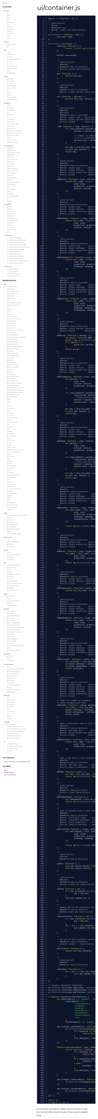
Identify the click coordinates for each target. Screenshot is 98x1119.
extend (9, 310)
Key (5, 50)
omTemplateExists (13, 685)
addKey (9, 105)
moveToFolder (12, 641)
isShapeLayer (11, 477)
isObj (8, 459)
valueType (10, 661)
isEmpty (10, 427)
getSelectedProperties (14, 392)
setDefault (10, 502)
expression (10, 108)
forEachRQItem (12, 339)
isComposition (12, 422)
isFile (8, 429)
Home (5, 3)
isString (9, 482)
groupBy (10, 29)
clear (8, 666)
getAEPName (12, 522)
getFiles (9, 572)
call (8, 539)
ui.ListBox (7, 204)
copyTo (9, 52)
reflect (9, 498)
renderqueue (8, 664)
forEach (9, 27)
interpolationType (13, 59)
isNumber (10, 457)
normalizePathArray (14, 583)
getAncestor (11, 213)
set (8, 198)
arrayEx (7, 11)
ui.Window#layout (13, 273)
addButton (11, 148)
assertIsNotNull (12, 293)
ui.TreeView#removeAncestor (17, 261)
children (9, 83)
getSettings (11, 680)
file (5, 563)
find (8, 20)
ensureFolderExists (13, 565)
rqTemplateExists (13, 689)
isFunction (10, 440)
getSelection (11, 216)
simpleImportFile (13, 650)
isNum (9, 454)
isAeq (8, 399)
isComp (9, 420)
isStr (8, 479)
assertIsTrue (11, 298)
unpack (9, 718)
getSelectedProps (13, 394)
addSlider (10, 175)
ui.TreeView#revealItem (15, 263)
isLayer (9, 443)
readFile (9, 496)
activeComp (11, 724)
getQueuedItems (13, 673)
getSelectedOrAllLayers (15, 390)
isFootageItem (12, 436)
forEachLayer (11, 44)
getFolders (10, 618)
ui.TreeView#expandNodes (16, 245)
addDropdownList (13, 152)
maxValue (10, 119)
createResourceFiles (14, 303)
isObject (10, 461)
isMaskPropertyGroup (15, 450)
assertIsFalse (11, 289)
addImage (10, 162)
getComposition (13, 353)
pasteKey (10, 491)
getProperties (11, 381)
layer (5, 594)
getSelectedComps (13, 625)
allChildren (10, 81)
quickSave (10, 643)
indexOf (9, 31)
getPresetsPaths (13, 524)
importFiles (11, 636)
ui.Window (8, 267)
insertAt (9, 34)
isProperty (10, 473)
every (8, 15)
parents (9, 95)
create (9, 552)
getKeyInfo (10, 54)
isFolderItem (11, 434)
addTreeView (11, 185)
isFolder (9, 431)
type (8, 658)
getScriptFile (11, 527)
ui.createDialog (12, 744)
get (8, 46)
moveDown (11, 218)
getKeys (9, 114)
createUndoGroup (13, 305)
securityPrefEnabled (14, 534)
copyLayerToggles (13, 601)
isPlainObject (11, 466)
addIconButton (12, 159)
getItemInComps (13, 367)
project (6, 609)
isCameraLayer (12, 417)
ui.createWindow (13, 748)
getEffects (10, 360)
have (8, 709)
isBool (9, 411)
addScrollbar (11, 173)
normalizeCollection (14, 489)
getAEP (9, 517)
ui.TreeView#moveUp (14, 258)
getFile (9, 570)
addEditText (11, 155)
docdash (84, 1112)
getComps (10, 358)
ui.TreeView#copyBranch (16, 242)
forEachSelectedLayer (14, 726)
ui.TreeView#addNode (14, 238)
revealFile (10, 546)
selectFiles (10, 588)
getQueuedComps (13, 671)
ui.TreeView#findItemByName (18, 247)
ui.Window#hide (13, 271)
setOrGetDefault (10, 775)
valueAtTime (11, 140)
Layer (6, 76)
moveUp (10, 225)
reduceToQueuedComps (15, 646)
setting (9, 716)
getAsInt (10, 707)
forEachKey (11, 110)
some (8, 38)
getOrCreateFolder (13, 623)
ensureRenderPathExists (15, 669)
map (8, 36)
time (8, 71)
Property (7, 103)
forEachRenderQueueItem (16, 337)
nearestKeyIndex (12, 124)
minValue (10, 121)
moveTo (9, 61)
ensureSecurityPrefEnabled (16, 515)
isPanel (9, 463)
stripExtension (12, 590)
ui (4, 742)
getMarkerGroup (13, 376)
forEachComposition (14, 319)
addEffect (10, 79)
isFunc (9, 438)
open (8, 531)
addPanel (10, 166)
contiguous (11, 211)
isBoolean (10, 413)
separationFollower (14, 133)
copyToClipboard (13, 542)
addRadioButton (13, 171)
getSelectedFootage (14, 632)
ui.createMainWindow (15, 746)
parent (9, 93)
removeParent (12, 99)
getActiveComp (12, 344)
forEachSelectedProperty (16, 731)
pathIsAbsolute (12, 586)
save (8, 648)
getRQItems (11, 678)
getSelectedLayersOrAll (15, 388)
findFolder (10, 611)
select (8, 500)
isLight (9, 445)
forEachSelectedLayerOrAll (16, 729)
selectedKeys (11, 128)
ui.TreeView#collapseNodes (16, 240)
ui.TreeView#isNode (14, 254)
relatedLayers (11, 97)
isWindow (10, 486)
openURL (10, 544)
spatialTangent (12, 66)
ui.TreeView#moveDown (16, 256)
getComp (10, 351)
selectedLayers (12, 733)
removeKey (11, 126)
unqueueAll (11, 692)
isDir (8, 424)
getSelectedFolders (13, 629)
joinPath (10, 579)
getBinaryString (13, 349)
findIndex (10, 22)
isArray (9, 406)
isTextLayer (11, 484)
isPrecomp (10, 468)
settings (7, 695)
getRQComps (12, 676)
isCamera (10, 415)
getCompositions (13, 355)
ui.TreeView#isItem (13, 251)
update (9, 201)
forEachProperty (13, 335)
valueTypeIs (11, 73)
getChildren (11, 189)
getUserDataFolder (13, 529)
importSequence (13, 639)
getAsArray (11, 700)
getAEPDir (11, 520)
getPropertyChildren (14, 383)
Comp (6, 42)
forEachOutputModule (15, 330)
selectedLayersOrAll (14, 736)
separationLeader (13, 135)
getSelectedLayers (13, 385)
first (8, 24)
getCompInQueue (13, 554)
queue (9, 687)
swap (8, 232)
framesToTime (12, 342)
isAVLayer (10, 408)
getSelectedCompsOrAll (15, 627)
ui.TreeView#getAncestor (16, 249)
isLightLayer (11, 447)
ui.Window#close (13, 269)
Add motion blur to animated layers (17, 762)
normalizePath (12, 581)
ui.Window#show (13, 276)
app (5, 513)
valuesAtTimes (12, 142)
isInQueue (10, 557)
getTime (10, 57)
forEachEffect (11, 88)
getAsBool (10, 702)
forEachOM (11, 328)
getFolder (10, 576)
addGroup (10, 157)
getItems (10, 369)
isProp (9, 470)
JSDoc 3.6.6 (65, 1109)
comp (6, 550)
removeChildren (12, 196)
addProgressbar (12, 169)
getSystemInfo (12, 397)
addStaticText (11, 178)
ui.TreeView (8, 235)
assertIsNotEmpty (13, 291)
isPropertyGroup (13, 475)
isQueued (10, 559)
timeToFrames (12, 505)
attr (8, 13)
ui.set (8, 753)
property (7, 654)
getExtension (11, 567)
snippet (6, 722)
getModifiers (11, 378)
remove (9, 64)
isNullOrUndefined (13, 452)
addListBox (11, 164)
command (8, 537)
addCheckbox (11, 150)
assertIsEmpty (12, 287)
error (8, 307)
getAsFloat (10, 705)
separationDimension (14, 131)
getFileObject (11, 362)
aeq (5, 284)
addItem (10, 207)
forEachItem (11, 323)
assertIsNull (11, 296)
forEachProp (11, 332)
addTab (9, 180)
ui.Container (8, 146)
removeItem (11, 230)
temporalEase (12, 68)
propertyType (11, 493)
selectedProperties (13, 738)
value (8, 137)
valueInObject (12, 507)
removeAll (10, 194)
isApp (9, 401)
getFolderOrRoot (13, 616)
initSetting (10, 711)
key (8, 117)
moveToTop (11, 223)
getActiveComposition (15, 346)
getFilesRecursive (13, 574)
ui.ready (9, 751)
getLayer (10, 656)
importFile (10, 634)
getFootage (11, 620)
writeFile (10, 509)
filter (8, 17)
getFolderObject (12, 365)
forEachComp (12, 316)
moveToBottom (12, 220)
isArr (8, 404)
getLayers (10, 374)
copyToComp (11, 86)
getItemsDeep (9, 772)
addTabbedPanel (13, 182)
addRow (10, 209)
